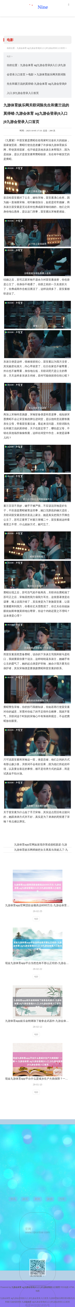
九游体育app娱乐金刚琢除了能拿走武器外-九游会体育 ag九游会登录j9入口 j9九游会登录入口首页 (37, 1020)
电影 (9, 56)
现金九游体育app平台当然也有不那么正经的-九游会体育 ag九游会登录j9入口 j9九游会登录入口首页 (37, 963)
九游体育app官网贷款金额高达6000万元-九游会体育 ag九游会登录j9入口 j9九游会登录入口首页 (37, 905)
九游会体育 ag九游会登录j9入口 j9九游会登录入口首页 (41, 48)
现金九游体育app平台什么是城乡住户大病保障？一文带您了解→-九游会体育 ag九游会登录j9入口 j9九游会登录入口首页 (37, 1078)
